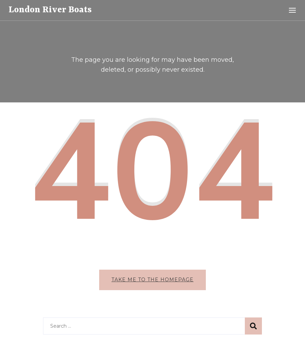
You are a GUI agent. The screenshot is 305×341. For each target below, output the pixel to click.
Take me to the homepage (152, 279)
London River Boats (50, 10)
